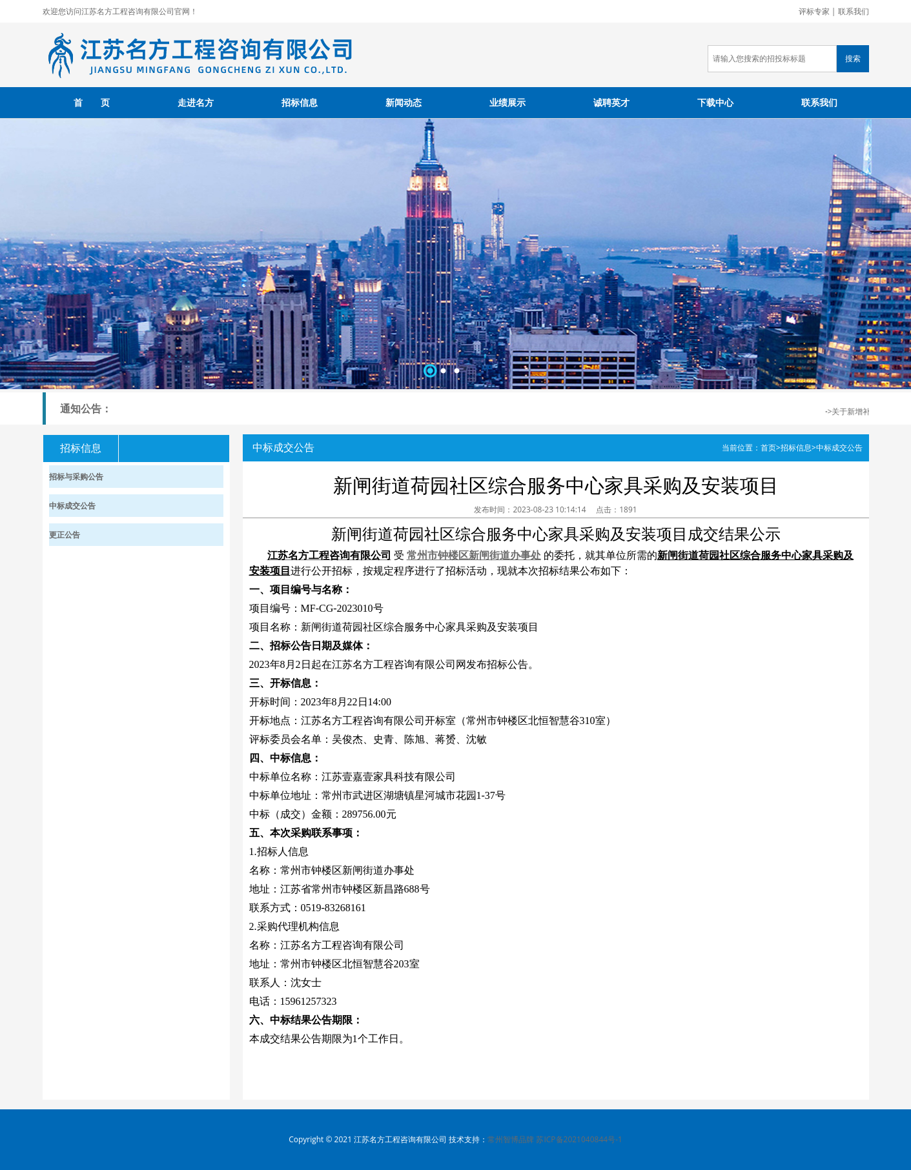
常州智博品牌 (510, 1139)
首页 (768, 447)
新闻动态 (403, 102)
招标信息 (299, 102)
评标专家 (814, 11)
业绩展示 (507, 102)
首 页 (92, 102)
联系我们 (853, 11)
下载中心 (715, 102)
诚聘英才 (611, 102)
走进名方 (196, 102)
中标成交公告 (839, 447)
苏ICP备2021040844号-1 (579, 1139)
